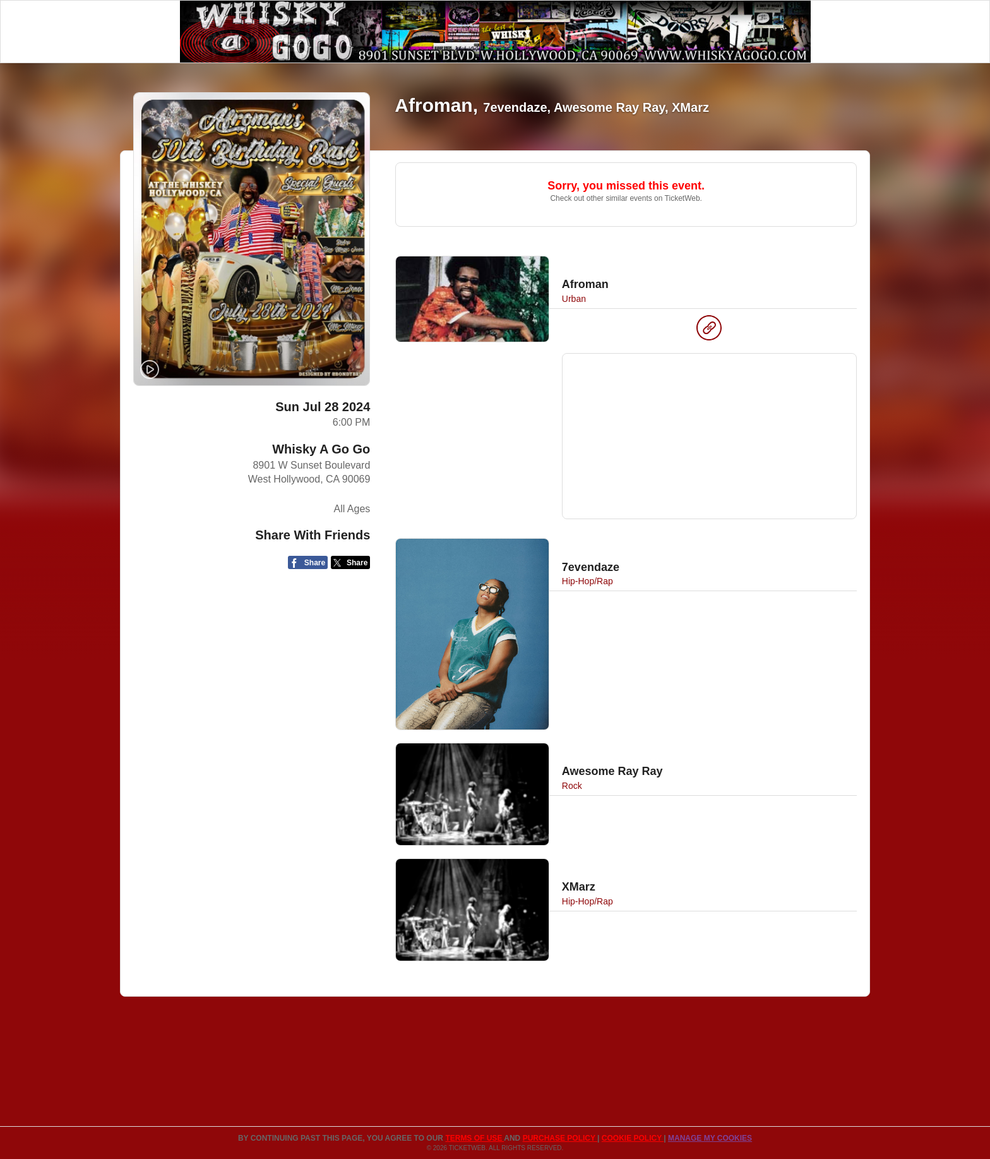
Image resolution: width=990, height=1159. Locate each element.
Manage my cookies (710, 1138)
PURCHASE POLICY (560, 1138)
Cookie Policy (633, 1138)
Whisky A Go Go (321, 449)
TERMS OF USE (474, 1138)
